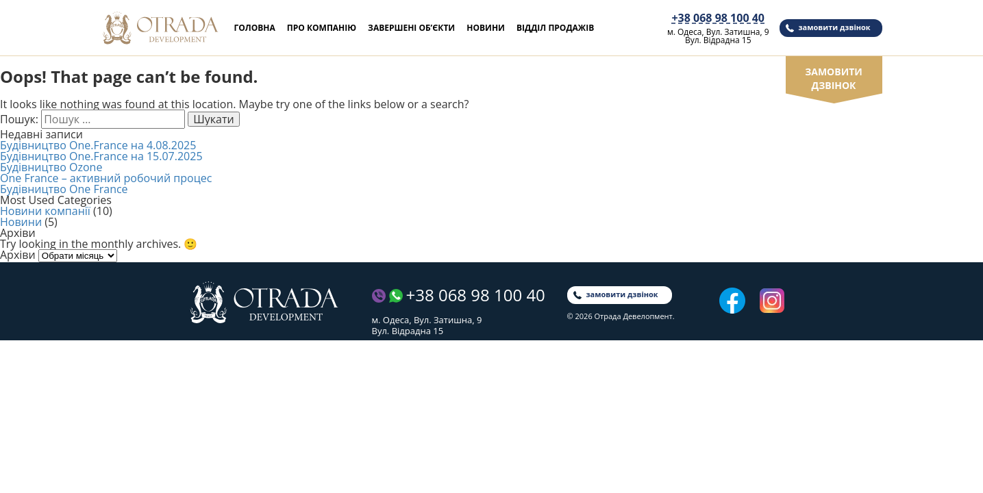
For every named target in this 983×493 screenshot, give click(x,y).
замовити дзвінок (835, 27)
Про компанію (321, 28)
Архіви (18, 254)
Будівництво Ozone (51, 167)
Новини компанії (45, 210)
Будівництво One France (64, 189)
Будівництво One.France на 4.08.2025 (98, 145)
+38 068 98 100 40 (717, 18)
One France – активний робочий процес (106, 178)
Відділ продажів (555, 28)
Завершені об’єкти (411, 28)
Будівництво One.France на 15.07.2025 (101, 156)
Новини (485, 28)
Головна (254, 28)
